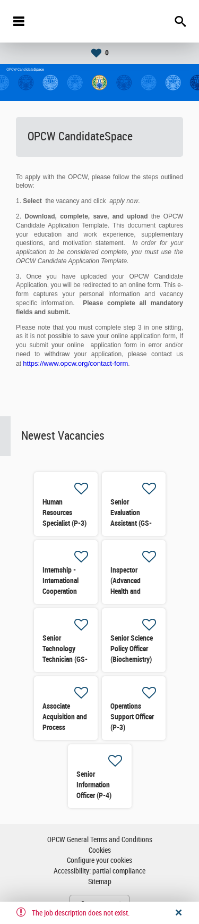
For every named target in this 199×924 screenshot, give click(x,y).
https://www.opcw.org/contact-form (75, 363)
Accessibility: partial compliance (99, 871)
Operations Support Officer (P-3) (132, 717)
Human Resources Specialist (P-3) (64, 512)
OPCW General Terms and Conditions (99, 839)
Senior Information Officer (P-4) (93, 785)
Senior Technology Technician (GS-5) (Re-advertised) (65, 659)
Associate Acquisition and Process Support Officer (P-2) (64, 727)
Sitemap (99, 881)
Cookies (100, 850)
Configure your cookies (99, 860)
